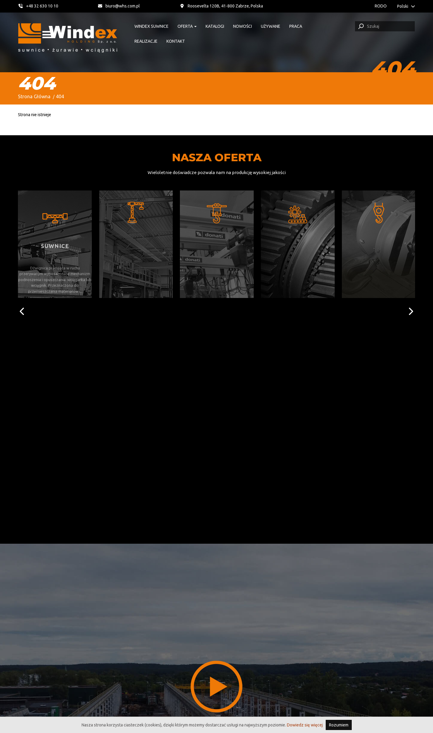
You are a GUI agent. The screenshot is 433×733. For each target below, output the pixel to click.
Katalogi (215, 26)
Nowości (242, 26)
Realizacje (145, 41)
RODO (381, 6)
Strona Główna (34, 96)
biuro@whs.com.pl (119, 6)
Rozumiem (338, 725)
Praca (295, 26)
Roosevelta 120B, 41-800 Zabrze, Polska (221, 6)
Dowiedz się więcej (305, 725)
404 (60, 96)
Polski (406, 6)
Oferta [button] (187, 26)
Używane (270, 26)
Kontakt (175, 41)
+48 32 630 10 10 (38, 6)
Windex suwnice (151, 26)
